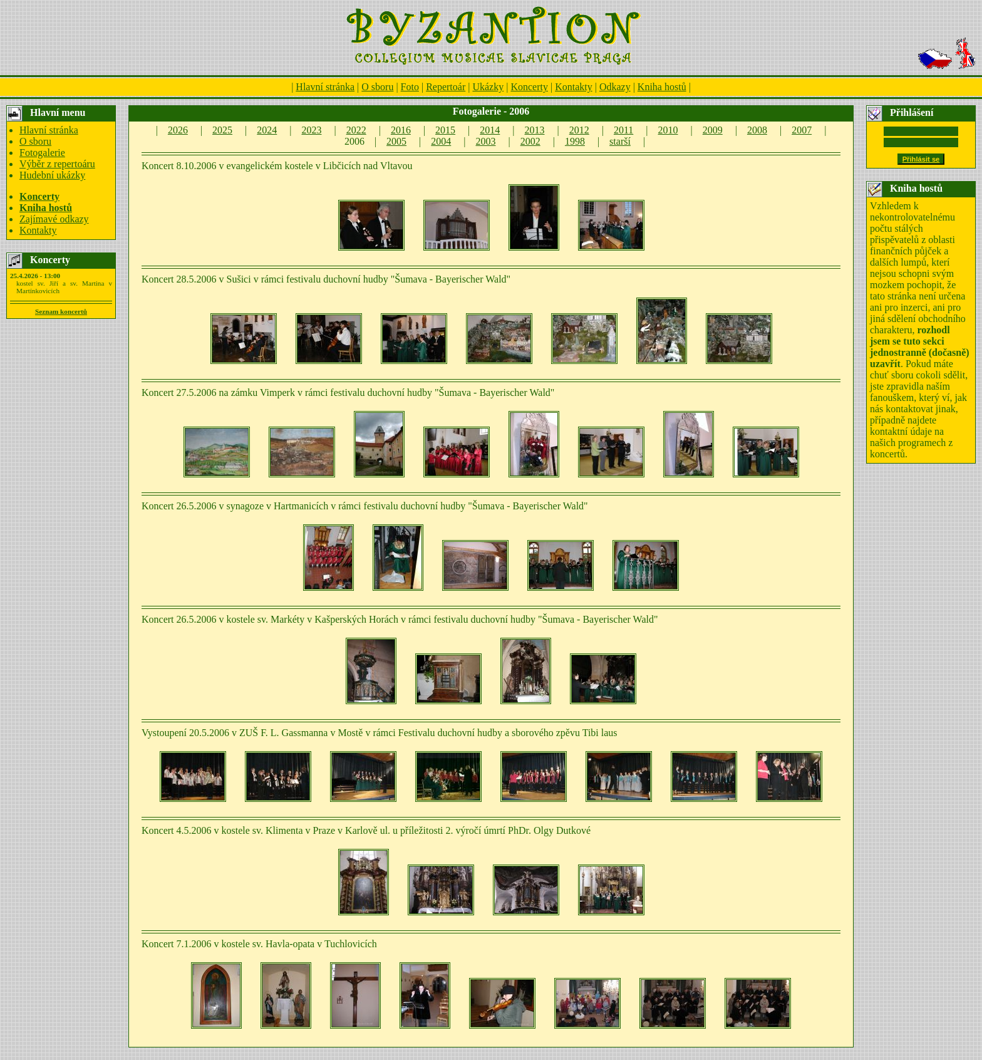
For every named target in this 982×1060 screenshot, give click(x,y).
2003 (486, 141)
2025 (222, 130)
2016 (401, 130)
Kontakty (573, 86)
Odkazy (615, 86)
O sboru (377, 86)
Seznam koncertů (61, 311)
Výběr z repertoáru (57, 163)
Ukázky (488, 86)
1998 (575, 141)
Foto (410, 86)
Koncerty (529, 86)
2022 (356, 130)
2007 (802, 130)
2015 (445, 130)
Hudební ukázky (52, 175)
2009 (713, 130)
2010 (668, 130)
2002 (530, 141)
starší (620, 141)
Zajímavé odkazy (54, 219)
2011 (623, 130)
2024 (267, 130)
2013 (535, 130)
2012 (579, 130)
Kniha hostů (662, 86)
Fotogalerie (42, 152)
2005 (396, 141)
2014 (490, 130)
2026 (178, 130)
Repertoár (445, 86)
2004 (441, 141)
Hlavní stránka (325, 86)
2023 (311, 130)
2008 (757, 130)
